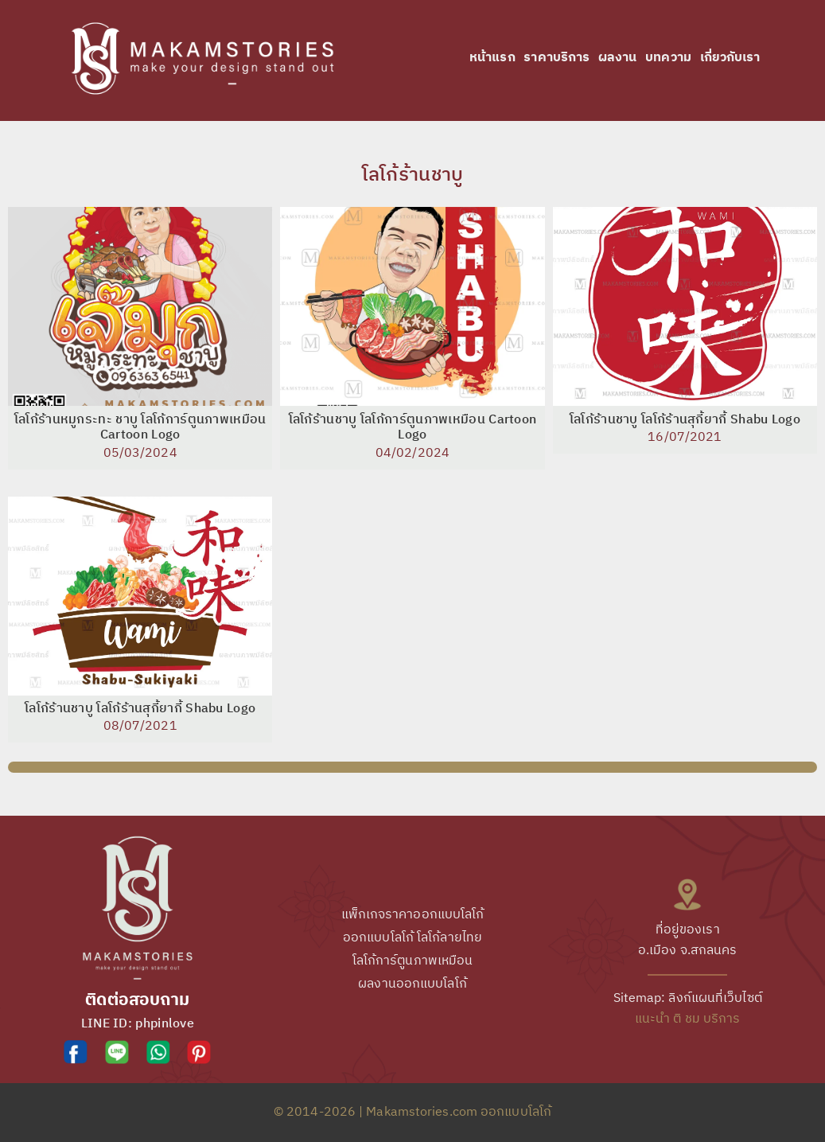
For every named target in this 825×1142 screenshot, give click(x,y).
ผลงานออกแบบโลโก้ (412, 984)
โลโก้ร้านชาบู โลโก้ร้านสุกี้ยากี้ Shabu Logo (685, 420)
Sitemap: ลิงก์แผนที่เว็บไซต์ (687, 998)
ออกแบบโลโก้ (378, 938)
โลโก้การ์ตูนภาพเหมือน (412, 961)
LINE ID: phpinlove (137, 1024)
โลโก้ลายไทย (449, 938)
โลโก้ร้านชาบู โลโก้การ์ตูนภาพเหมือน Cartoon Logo (413, 427)
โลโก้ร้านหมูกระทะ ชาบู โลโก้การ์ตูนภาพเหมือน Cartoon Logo (140, 427)
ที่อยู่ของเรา (688, 930)
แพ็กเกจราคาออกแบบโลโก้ (412, 915)
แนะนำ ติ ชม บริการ (688, 1019)
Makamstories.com (421, 1112)
